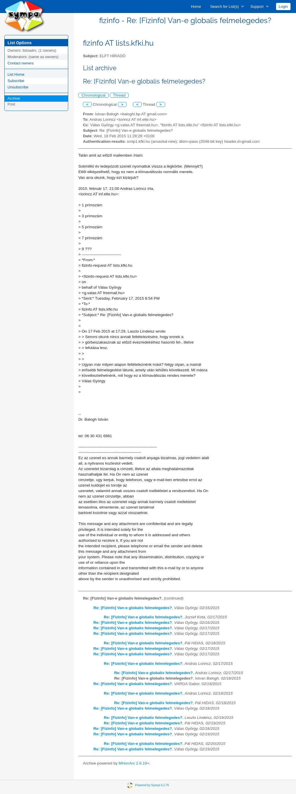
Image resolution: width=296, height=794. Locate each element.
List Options (20, 42)
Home (196, 6)
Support (257, 6)
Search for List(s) (224, 6)
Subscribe (16, 81)
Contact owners (21, 63)
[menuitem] (196, 6)
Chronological (94, 95)
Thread (119, 95)
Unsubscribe (18, 87)
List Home (16, 74)
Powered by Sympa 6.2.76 (152, 784)
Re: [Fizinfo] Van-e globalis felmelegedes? (132, 608)
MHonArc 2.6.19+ (134, 763)
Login (283, 6)
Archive (14, 98)
